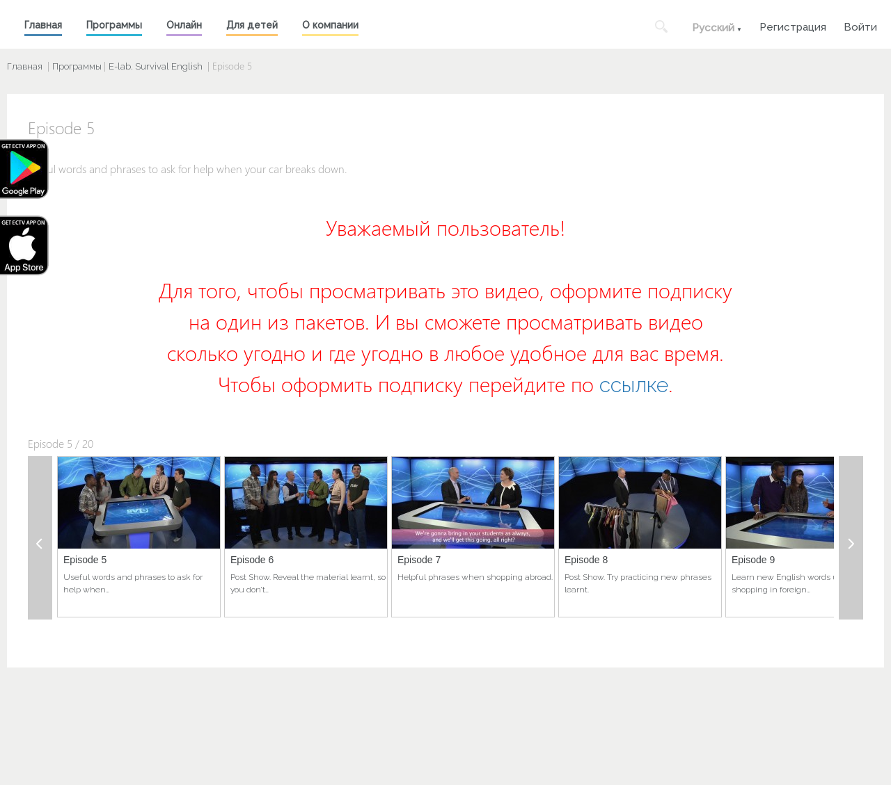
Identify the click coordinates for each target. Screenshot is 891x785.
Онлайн (184, 25)
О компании (330, 25)
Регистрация (792, 25)
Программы (114, 25)
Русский (713, 28)
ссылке (633, 385)
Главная (43, 25)
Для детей (252, 25)
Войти (860, 25)
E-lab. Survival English (156, 66)
